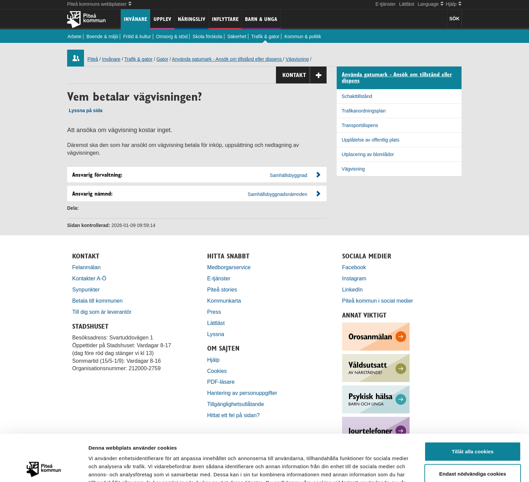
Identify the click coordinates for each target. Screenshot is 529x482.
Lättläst (406, 4)
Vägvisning (297, 59)
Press (214, 312)
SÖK (454, 18)
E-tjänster (385, 4)
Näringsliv (191, 19)
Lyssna (215, 334)
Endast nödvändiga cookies (472, 430)
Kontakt (304, 75)
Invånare (135, 19)
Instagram (354, 278)
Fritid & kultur (137, 36)
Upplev (162, 19)
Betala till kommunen (97, 301)
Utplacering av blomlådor (368, 154)
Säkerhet (236, 36)
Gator (162, 59)
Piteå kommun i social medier (377, 301)
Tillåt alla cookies (473, 407)
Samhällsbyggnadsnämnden (277, 194)
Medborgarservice (229, 267)
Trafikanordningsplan (364, 110)
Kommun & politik (302, 36)
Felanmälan (86, 267)
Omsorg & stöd (172, 36)
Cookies (217, 371)
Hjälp (213, 360)
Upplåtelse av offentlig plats (370, 140)
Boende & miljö (102, 36)
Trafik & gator (265, 36)
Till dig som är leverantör (102, 312)
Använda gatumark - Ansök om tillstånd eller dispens (227, 59)
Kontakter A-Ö (89, 278)
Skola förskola (207, 36)
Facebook (354, 267)
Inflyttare (225, 19)
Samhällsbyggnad (288, 175)
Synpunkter (86, 289)
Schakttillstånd (357, 96)
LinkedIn (352, 289)
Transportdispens (360, 125)
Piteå (92, 59)
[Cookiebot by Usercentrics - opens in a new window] (43, 469)
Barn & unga (261, 19)
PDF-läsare (220, 382)
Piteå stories (222, 289)
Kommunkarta (224, 301)
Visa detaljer (367, 469)
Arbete (74, 36)
